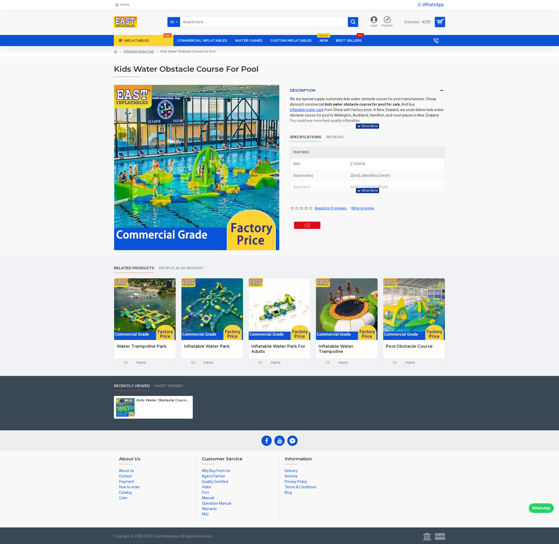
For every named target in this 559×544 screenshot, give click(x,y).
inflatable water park (306, 110)
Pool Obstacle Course (409, 346)
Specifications (305, 131)
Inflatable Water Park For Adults (278, 349)
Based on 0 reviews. (331, 196)
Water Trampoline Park (142, 346)
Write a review (362, 196)
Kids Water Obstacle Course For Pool (164, 400)
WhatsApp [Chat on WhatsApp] (541, 508)
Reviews (335, 131)
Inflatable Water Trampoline (336, 349)
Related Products (134, 268)
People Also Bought (181, 268)
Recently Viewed (132, 386)
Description (302, 90)
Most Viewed (169, 386)
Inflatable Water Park (138, 51)
